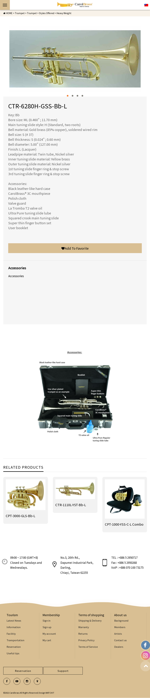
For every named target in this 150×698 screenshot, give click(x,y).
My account (49, 633)
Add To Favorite (75, 248)
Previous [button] (12, 58)
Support (63, 670)
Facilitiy (11, 633)
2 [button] (72, 96)
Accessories (16, 276)
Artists (118, 633)
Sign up (47, 627)
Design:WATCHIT (46, 692)
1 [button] (67, 96)
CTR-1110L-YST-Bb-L (70, 504)
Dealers (118, 646)
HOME (7, 13)
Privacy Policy (86, 640)
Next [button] (137, 58)
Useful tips (13, 653)
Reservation (14, 646)
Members (119, 627)
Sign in (46, 620)
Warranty (83, 627)
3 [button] (77, 96)
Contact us (120, 640)
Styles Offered (46, 13)
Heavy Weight (63, 13)
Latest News (14, 620)
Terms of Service (88, 646)
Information (14, 627)
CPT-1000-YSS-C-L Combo (124, 524)
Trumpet (32, 13)
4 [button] (82, 96)
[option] (75, 59)
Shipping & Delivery (90, 620)
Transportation (15, 640)
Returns (83, 633)
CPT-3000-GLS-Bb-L (20, 515)
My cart (47, 640)
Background (121, 620)
